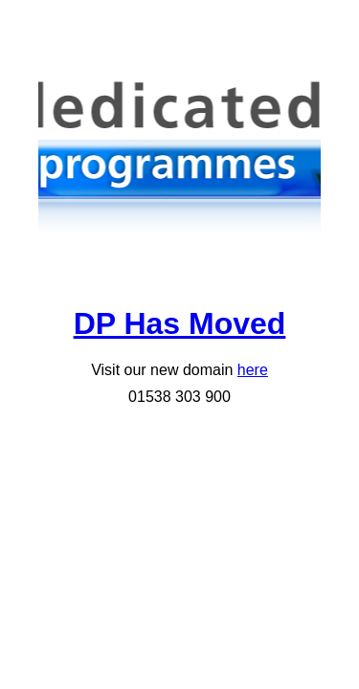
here (252, 370)
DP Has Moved (180, 323)
